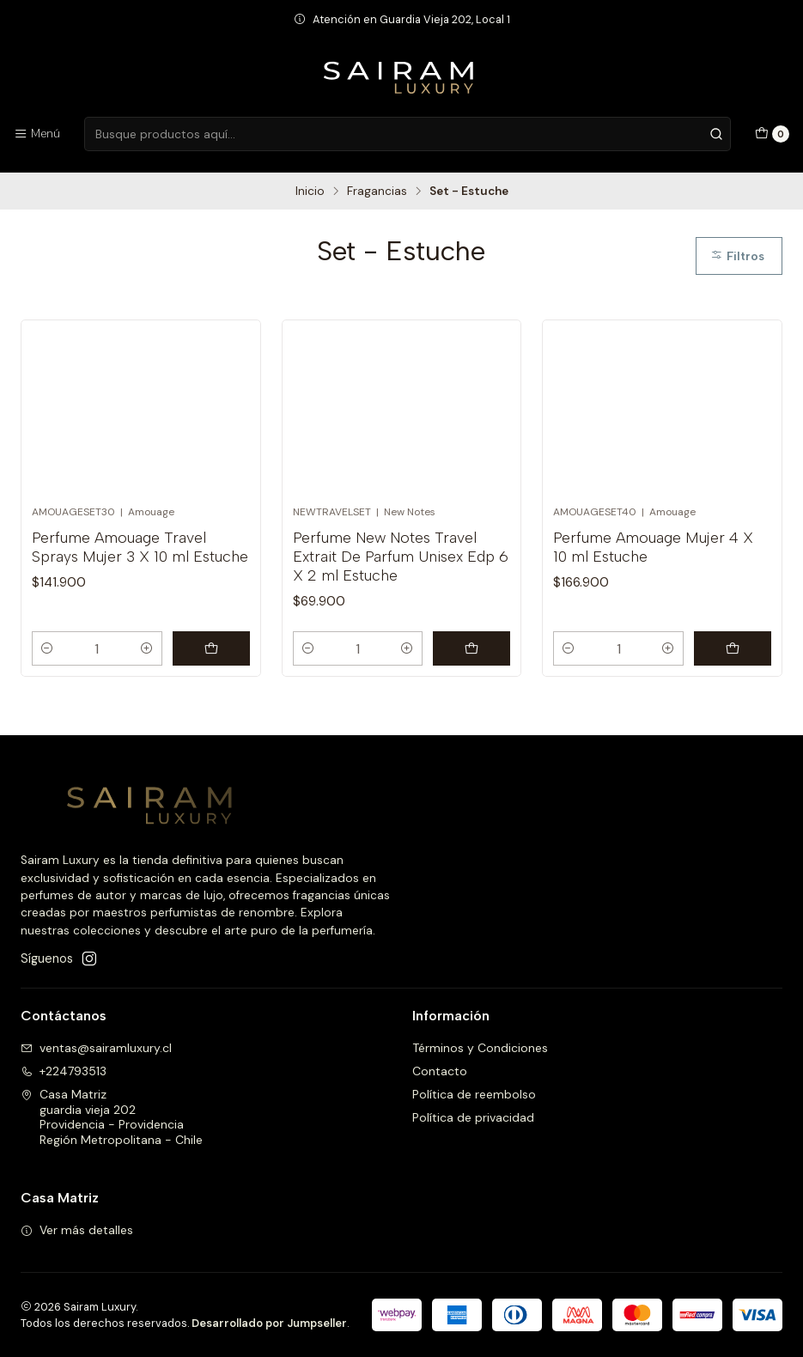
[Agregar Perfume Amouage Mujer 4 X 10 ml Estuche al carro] (732, 648)
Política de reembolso (474, 1094)
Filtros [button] (737, 256)
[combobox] (407, 134)
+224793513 (63, 1071)
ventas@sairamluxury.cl (96, 1048)
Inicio (310, 192)
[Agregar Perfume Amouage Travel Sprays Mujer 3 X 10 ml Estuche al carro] (211, 648)
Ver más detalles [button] (77, 1230)
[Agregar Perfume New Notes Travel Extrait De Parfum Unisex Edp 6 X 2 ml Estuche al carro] (471, 648)
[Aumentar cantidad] (146, 648)
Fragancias (377, 192)
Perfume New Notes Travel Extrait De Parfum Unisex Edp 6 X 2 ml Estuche (400, 556)
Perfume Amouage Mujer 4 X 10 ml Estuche (653, 546)
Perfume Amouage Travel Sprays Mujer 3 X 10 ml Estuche (140, 546)
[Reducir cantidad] (47, 648)
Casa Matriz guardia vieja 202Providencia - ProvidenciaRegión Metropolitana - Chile (112, 1116)
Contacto (439, 1071)
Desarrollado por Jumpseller (269, 1323)
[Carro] (772, 134)
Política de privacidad (473, 1117)
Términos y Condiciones (480, 1048)
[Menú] (37, 134)
